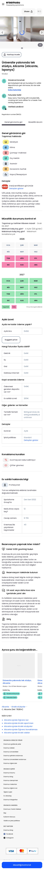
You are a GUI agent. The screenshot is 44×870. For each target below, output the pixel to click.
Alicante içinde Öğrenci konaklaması (21, 729)
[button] (20, 114)
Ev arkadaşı (8, 796)
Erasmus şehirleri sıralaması (13, 756)
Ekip (5, 813)
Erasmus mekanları (10, 784)
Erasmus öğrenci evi (10, 788)
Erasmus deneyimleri (11, 780)
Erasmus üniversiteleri (11, 752)
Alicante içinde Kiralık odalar (17, 732)
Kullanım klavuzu (9, 817)
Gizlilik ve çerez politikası (12, 821)
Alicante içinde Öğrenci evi (16, 720)
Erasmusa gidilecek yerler (12, 744)
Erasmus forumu (9, 773)
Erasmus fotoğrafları (11, 800)
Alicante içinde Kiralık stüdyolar (18, 726)
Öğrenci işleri (8, 792)
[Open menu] (3, 4)
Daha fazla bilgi (14, 90)
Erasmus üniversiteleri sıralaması (15, 759)
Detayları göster (16, 188)
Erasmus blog (8, 777)
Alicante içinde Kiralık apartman (18, 723)
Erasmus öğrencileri (10, 763)
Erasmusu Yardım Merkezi (12, 809)
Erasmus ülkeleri (9, 748)
